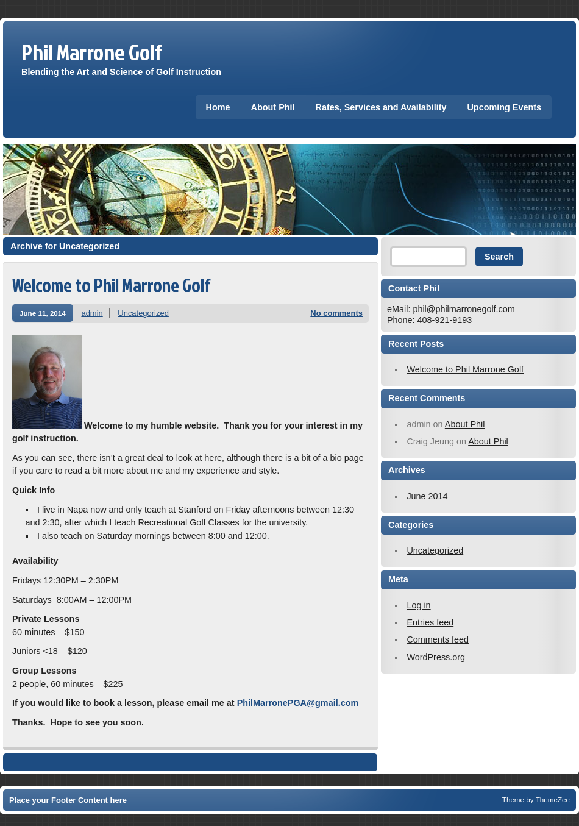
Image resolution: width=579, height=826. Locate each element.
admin (91, 313)
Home (218, 107)
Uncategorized (143, 313)
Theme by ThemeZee (536, 799)
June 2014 (427, 496)
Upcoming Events (504, 107)
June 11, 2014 (43, 313)
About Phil (273, 107)
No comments (336, 313)
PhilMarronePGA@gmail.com (298, 703)
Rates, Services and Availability (381, 107)
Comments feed (438, 639)
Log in (418, 605)
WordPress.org (436, 657)
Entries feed (430, 622)
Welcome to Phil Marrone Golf (111, 285)
